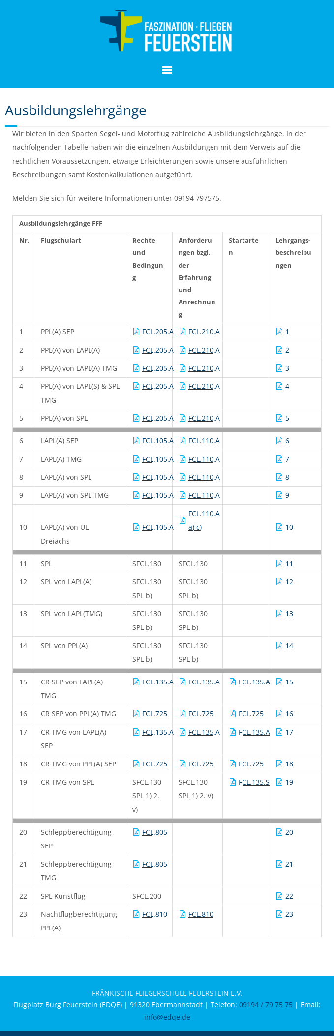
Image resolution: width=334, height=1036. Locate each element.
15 (289, 681)
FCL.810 (154, 914)
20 (289, 832)
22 (289, 895)
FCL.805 (154, 832)
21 (289, 864)
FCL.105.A (158, 440)
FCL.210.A (204, 331)
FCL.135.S (254, 782)
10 (289, 527)
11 (289, 563)
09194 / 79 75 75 (266, 1004)
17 (289, 731)
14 (289, 645)
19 (289, 782)
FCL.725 (154, 713)
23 (289, 914)
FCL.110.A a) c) (204, 520)
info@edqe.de (167, 1017)
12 (289, 581)
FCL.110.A (204, 440)
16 (289, 713)
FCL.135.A (158, 681)
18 (289, 763)
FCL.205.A (158, 331)
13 (289, 613)
